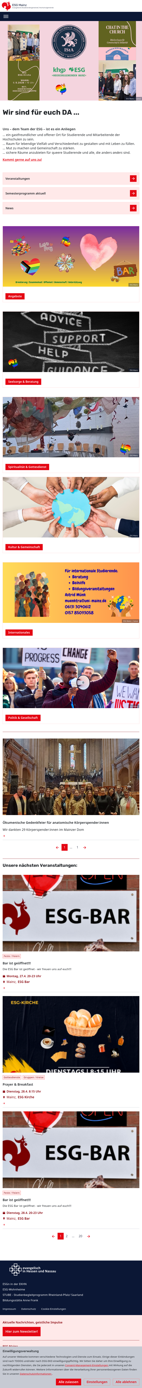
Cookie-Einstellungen (53, 1308)
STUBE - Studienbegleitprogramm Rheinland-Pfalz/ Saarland (43, 1295)
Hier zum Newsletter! (21, 1331)
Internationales (19, 632)
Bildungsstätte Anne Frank (20, 1300)
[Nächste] (88, 1236)
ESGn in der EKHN (15, 1284)
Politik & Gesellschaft (23, 718)
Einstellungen (97, 1382)
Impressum (9, 1308)
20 (80, 1236)
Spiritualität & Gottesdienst (27, 467)
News (9, 208)
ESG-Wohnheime (14, 1289)
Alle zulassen (68, 1382)
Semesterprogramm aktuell (25, 193)
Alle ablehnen (126, 1382)
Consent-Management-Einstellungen (87, 1365)
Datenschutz (28, 1308)
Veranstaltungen (17, 179)
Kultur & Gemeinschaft (24, 547)
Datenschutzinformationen (36, 1373)
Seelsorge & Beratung (23, 382)
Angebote (15, 296)
